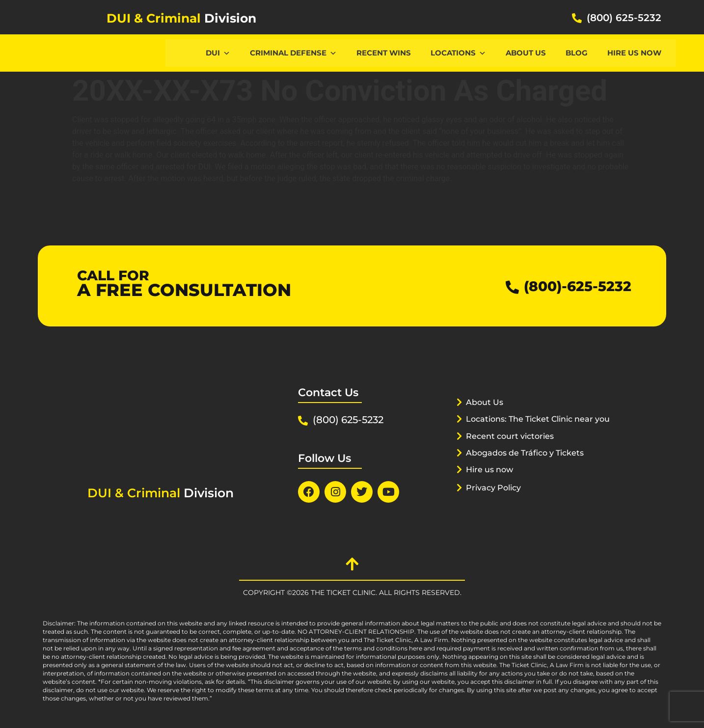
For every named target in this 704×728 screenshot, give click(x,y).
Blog (577, 52)
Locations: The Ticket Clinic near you (533, 431)
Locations (458, 52)
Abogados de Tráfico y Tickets (530, 465)
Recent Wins (383, 52)
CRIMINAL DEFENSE (293, 52)
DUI (218, 52)
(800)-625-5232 (573, 286)
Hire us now (634, 52)
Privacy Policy (496, 500)
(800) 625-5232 (624, 18)
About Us (526, 52)
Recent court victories (513, 448)
